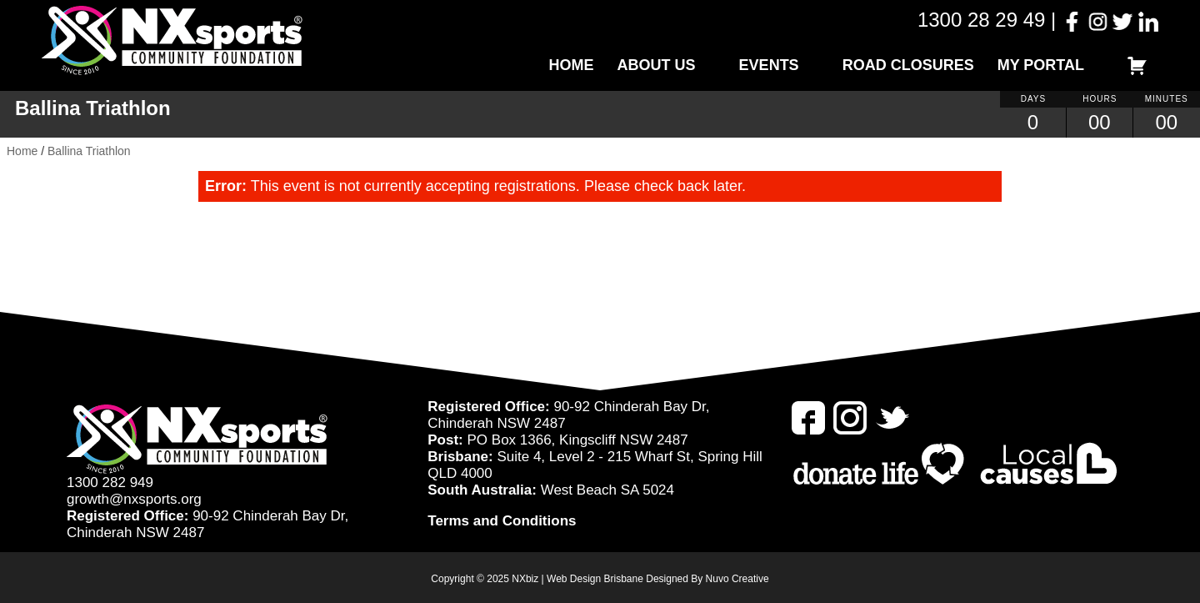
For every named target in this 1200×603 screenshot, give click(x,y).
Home (571, 65)
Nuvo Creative (737, 579)
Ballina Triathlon (89, 151)
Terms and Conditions (502, 521)
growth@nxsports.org (134, 499)
